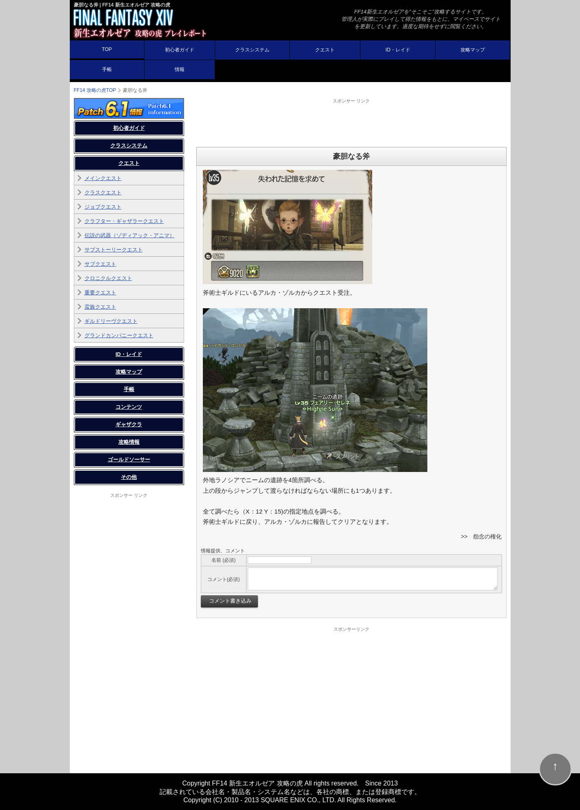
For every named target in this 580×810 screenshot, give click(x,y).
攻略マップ (472, 50)
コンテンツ (129, 407)
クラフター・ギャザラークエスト (124, 221)
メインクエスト (103, 178)
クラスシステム (252, 50)
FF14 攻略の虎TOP (95, 90)
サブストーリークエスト (113, 250)
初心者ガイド (179, 50)
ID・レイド (398, 50)
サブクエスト (100, 264)
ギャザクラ (129, 424)
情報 (179, 69)
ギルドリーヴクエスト (111, 321)
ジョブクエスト (103, 207)
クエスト (325, 50)
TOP (107, 49)
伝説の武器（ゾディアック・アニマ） (129, 235)
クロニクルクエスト (108, 278)
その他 (129, 477)
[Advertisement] (351, 122)
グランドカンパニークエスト (118, 335)
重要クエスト (100, 292)
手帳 (107, 69)
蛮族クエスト (100, 307)
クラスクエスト (103, 192)
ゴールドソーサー (129, 459)
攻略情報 (129, 442)
